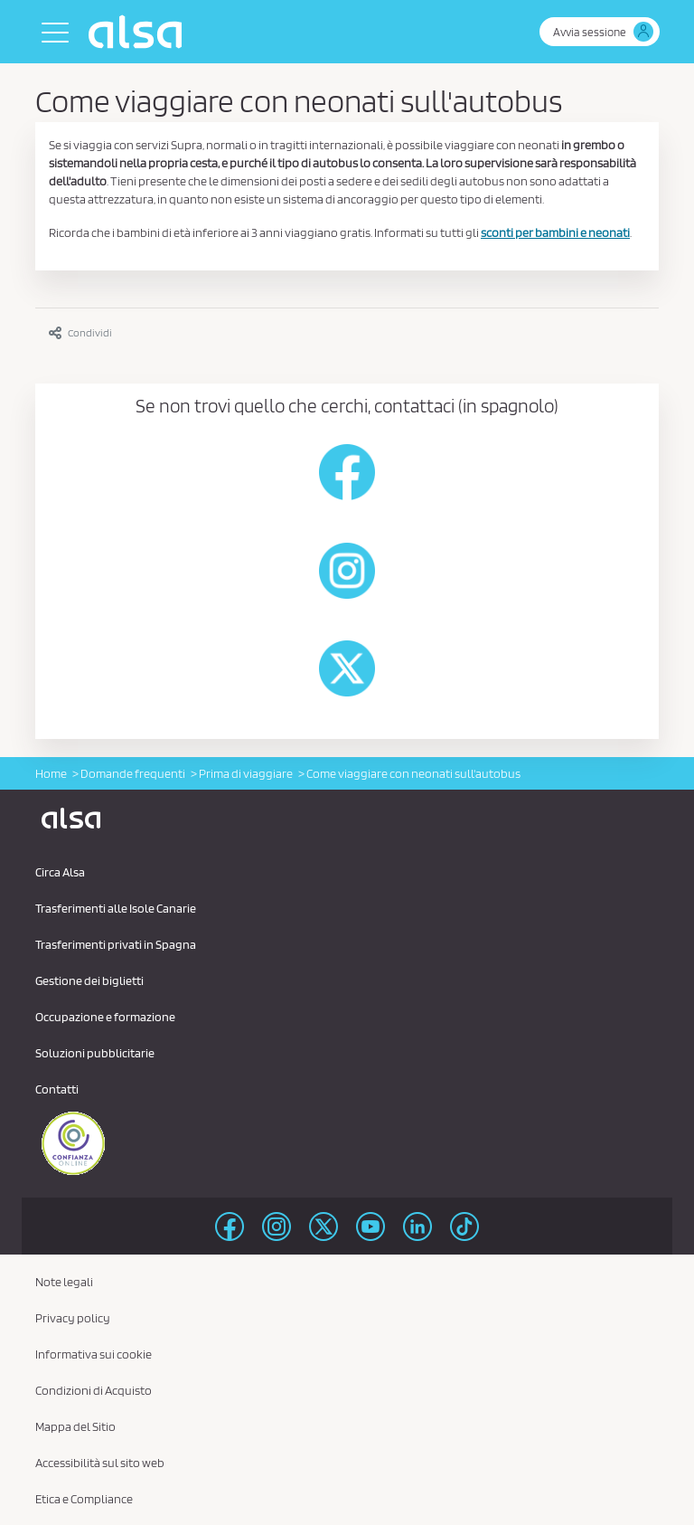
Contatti (57, 1089)
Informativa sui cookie (93, 1354)
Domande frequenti (132, 773)
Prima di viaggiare (246, 773)
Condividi (80, 332)
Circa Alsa (60, 872)
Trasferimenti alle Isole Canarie (115, 908)
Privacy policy (72, 1318)
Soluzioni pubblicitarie (95, 1053)
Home (51, 773)
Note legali (64, 1281)
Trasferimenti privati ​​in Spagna (115, 944)
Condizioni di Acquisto (93, 1390)
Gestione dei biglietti (89, 980)
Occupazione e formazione (105, 1016)
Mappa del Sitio (75, 1426)
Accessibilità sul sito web (99, 1462)
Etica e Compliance (84, 1499)
